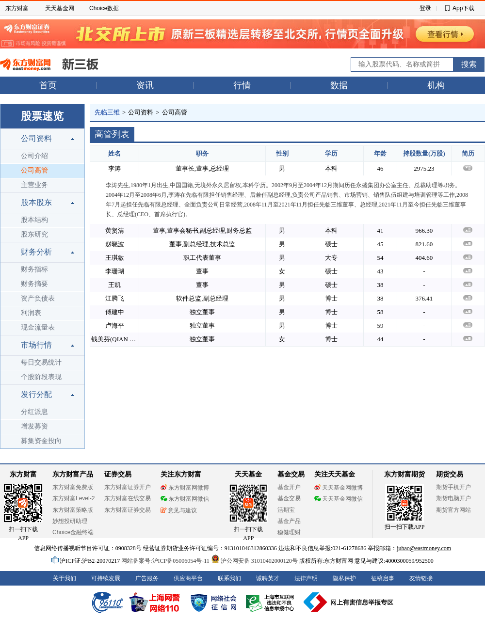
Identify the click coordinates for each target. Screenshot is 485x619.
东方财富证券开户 (127, 487)
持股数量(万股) (424, 153)
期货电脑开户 (453, 498)
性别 (282, 153)
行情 (242, 85)
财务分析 (36, 252)
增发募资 (34, 426)
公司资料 (36, 138)
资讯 (145, 85)
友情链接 (421, 578)
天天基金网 (59, 8)
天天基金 (248, 474)
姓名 (114, 153)
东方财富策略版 (72, 510)
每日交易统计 (41, 362)
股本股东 (36, 202)
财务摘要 (34, 283)
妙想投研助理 (69, 521)
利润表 (31, 313)
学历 (331, 153)
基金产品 (289, 521)
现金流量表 (38, 327)
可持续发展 (105, 578)
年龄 (380, 153)
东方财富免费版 (72, 487)
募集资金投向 (41, 440)
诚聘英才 (267, 578)
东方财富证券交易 (127, 510)
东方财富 (17, 8)
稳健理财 (289, 532)
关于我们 (64, 578)
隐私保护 (344, 578)
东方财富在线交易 (127, 498)
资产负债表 (38, 298)
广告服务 (147, 578)
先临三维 (107, 112)
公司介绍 (34, 155)
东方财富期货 (404, 474)
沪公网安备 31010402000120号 (254, 560)
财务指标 (34, 269)
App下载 (463, 8)
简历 (468, 153)
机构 (436, 85)
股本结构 (34, 219)
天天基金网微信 (338, 498)
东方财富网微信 (185, 498)
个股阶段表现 (41, 377)
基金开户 (289, 487)
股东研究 (34, 234)
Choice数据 (104, 8)
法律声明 (306, 578)
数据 (339, 85)
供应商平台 (188, 578)
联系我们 (229, 578)
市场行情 (36, 345)
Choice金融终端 (73, 532)
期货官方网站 (453, 510)
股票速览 (42, 116)
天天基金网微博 (338, 487)
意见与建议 (179, 510)
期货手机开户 (453, 487)
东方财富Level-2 (73, 498)
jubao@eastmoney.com (424, 548)
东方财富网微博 (185, 487)
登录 (425, 8)
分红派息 (34, 411)
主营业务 (34, 185)
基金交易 (289, 498)
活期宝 (286, 510)
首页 (48, 85)
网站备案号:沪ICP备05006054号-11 (166, 560)
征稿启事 (382, 578)
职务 (202, 153)
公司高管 (34, 170)
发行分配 (36, 394)
